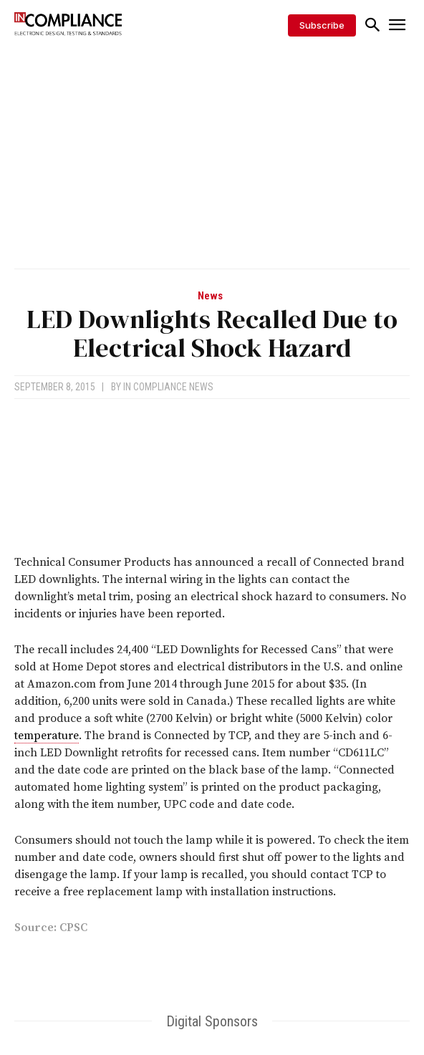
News (210, 296)
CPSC (73, 927)
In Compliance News (168, 386)
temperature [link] (46, 735)
